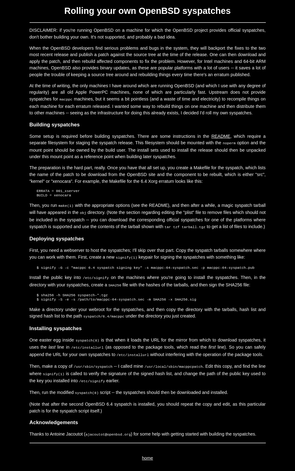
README (220, 135)
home (147, 450)
